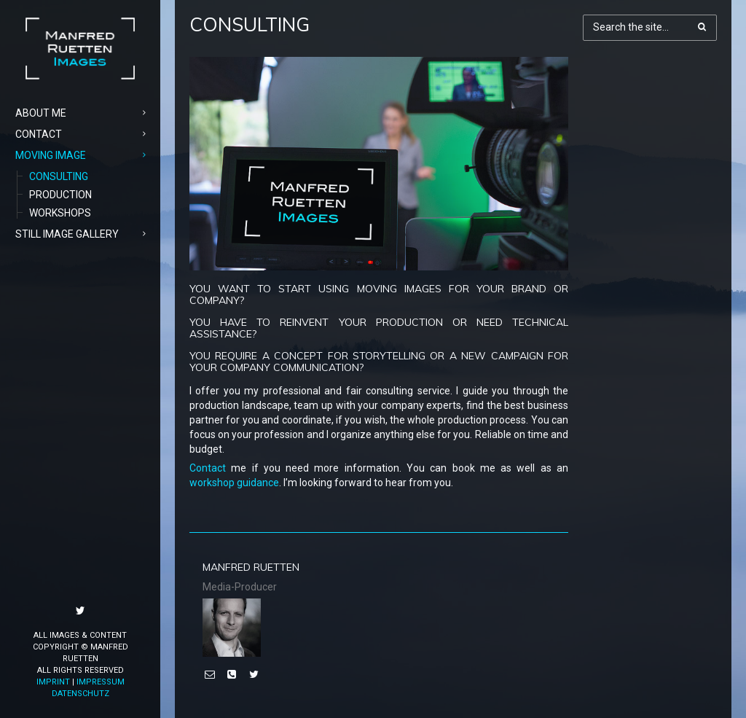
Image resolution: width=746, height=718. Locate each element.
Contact (207, 468)
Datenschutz (80, 693)
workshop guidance (234, 482)
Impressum (100, 682)
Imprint (53, 682)
